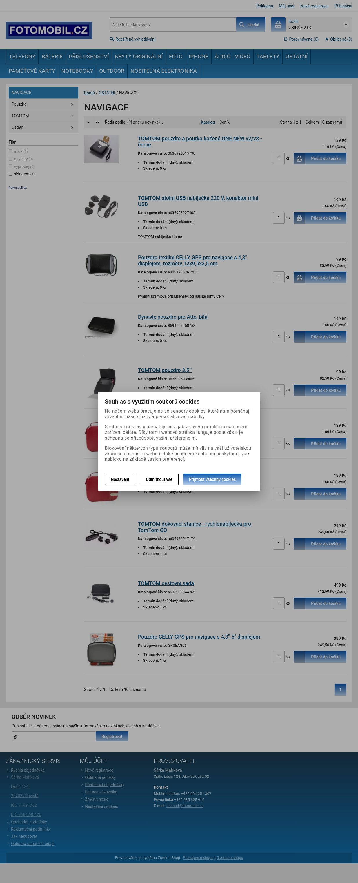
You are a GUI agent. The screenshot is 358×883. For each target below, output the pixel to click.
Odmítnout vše (159, 479)
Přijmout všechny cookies (212, 479)
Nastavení (120, 479)
